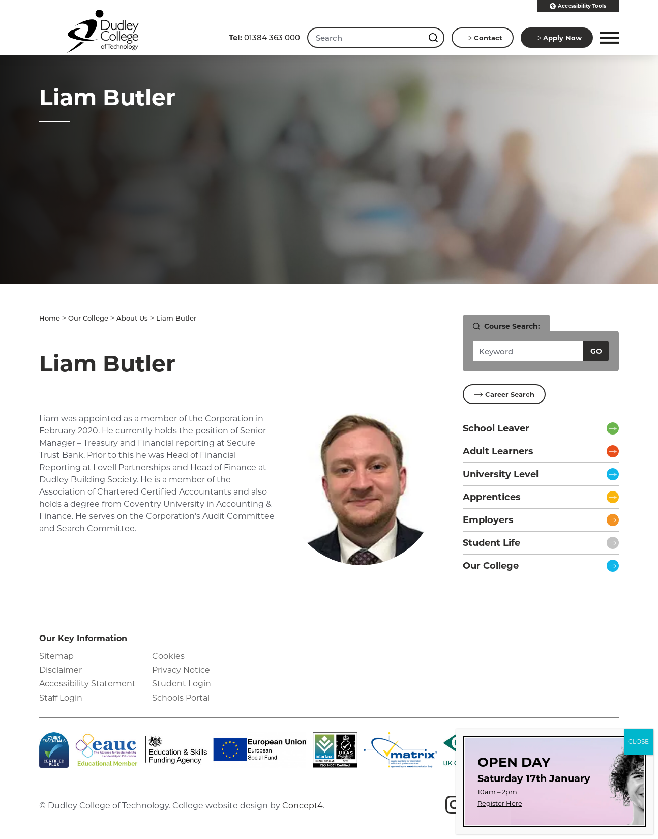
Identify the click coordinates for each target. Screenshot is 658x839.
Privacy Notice (181, 670)
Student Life (491, 542)
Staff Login (60, 698)
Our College (88, 318)
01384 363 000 (264, 37)
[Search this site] (434, 37)
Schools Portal (181, 698)
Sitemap (56, 656)
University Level (501, 474)
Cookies (168, 656)
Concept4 (302, 806)
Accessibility (578, 6)
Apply (557, 38)
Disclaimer (60, 670)
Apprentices (492, 497)
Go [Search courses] (596, 351)
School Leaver (496, 428)
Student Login (181, 683)
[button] (608, 37)
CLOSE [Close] (638, 741)
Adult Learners (498, 451)
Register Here (499, 803)
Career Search (504, 394)
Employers (488, 520)
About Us (132, 318)
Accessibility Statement (87, 683)
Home (49, 318)
